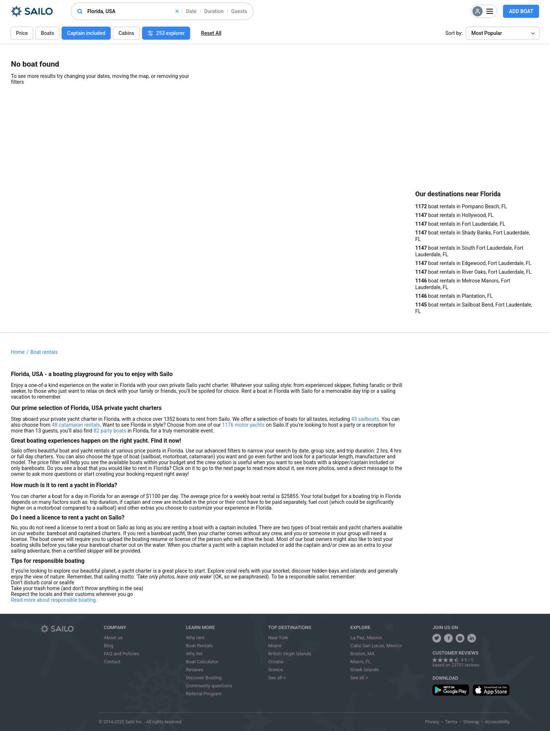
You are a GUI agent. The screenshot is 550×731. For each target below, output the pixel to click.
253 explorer (166, 33)
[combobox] (133, 11)
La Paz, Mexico (366, 637)
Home (18, 352)
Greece (275, 669)
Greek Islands (364, 669)
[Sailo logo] (69, 629)
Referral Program (204, 693)
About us (113, 637)
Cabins (126, 33)
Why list (194, 653)
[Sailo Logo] (32, 11)
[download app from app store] (491, 690)
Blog (108, 645)
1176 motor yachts (243, 425)
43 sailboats (365, 419)
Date (191, 11)
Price (22, 33)
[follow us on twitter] (436, 638)
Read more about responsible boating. (54, 600)
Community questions (209, 685)
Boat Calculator (202, 661)
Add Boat (521, 11)
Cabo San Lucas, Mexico (376, 645)
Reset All (211, 33)
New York (278, 637)
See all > (277, 677)
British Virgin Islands (289, 653)
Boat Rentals (199, 645)
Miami (274, 645)
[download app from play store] (450, 690)
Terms (451, 721)
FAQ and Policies (121, 653)
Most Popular (486, 33)
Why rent (195, 637)
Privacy (432, 721)
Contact (112, 661)
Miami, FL (360, 661)
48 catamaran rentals (76, 425)
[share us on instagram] (460, 638)
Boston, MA (362, 653)
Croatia (275, 661)
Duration (214, 11)
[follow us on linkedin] (471, 638)
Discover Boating (204, 677)
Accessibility (497, 721)
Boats (47, 33)
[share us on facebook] (448, 638)
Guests (239, 11)
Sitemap (471, 721)
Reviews (195, 669)
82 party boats (110, 431)
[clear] (177, 11)
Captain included (86, 33)
